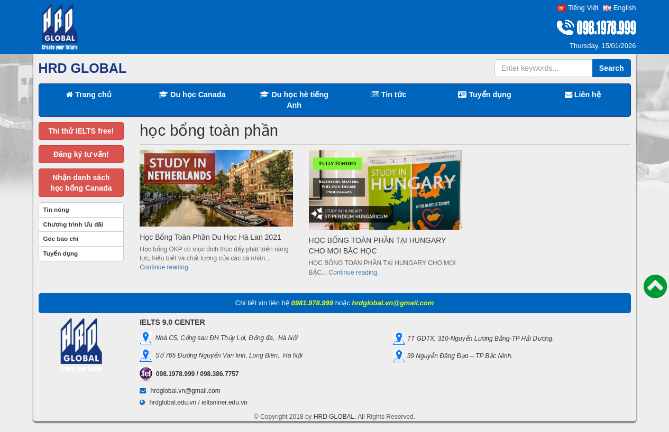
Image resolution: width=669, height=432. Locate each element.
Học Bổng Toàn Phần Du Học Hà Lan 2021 (210, 237)
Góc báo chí (61, 238)
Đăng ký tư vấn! (81, 154)
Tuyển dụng (484, 94)
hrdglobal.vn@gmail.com (186, 391)
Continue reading (164, 267)
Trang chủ (89, 94)
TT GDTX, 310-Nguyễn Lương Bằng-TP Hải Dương (478, 338)
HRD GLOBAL (334, 416)
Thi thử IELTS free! (81, 131)
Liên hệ (583, 94)
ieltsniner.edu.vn (224, 402)
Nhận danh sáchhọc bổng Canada (81, 182)
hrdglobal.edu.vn (173, 402)
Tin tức (389, 94)
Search (611, 68)
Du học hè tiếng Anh (294, 99)
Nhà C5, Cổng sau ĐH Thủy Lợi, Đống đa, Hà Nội (225, 337)
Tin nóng (56, 209)
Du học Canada (192, 94)
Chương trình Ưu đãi (73, 224)
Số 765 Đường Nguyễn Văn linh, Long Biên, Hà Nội (227, 355)
